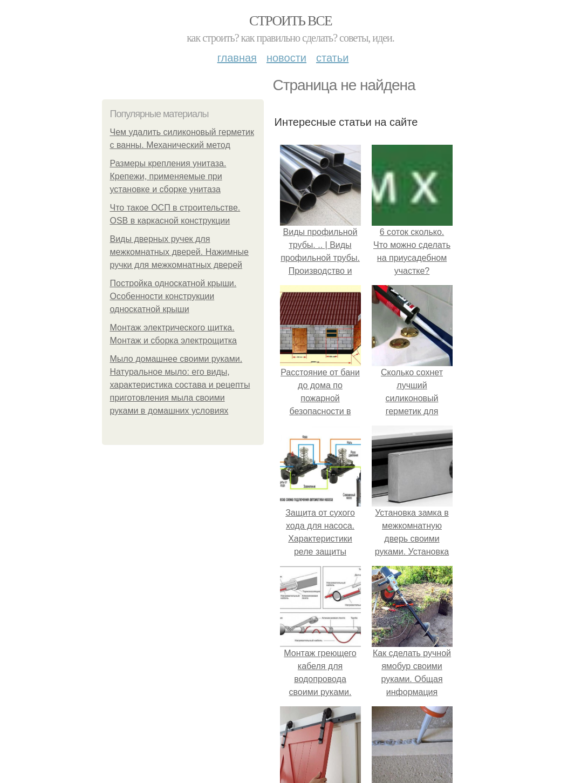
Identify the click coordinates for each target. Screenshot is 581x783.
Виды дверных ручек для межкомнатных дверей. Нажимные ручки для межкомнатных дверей (179, 251)
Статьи (332, 58)
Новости (286, 58)
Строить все (290, 21)
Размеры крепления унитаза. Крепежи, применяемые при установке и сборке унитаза (168, 176)
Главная (237, 58)
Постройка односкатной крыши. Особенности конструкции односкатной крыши (173, 296)
